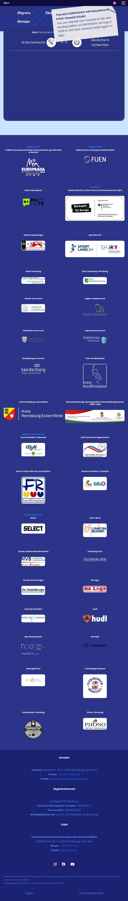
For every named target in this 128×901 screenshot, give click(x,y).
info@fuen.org (68, 850)
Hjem (6, 2)
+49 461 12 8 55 (69, 846)
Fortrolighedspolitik (91, 893)
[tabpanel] (64, 73)
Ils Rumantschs (33, 42)
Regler (29, 893)
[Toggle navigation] (123, 3)
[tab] (23, 13)
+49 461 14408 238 (69, 774)
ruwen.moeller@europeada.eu (68, 779)
